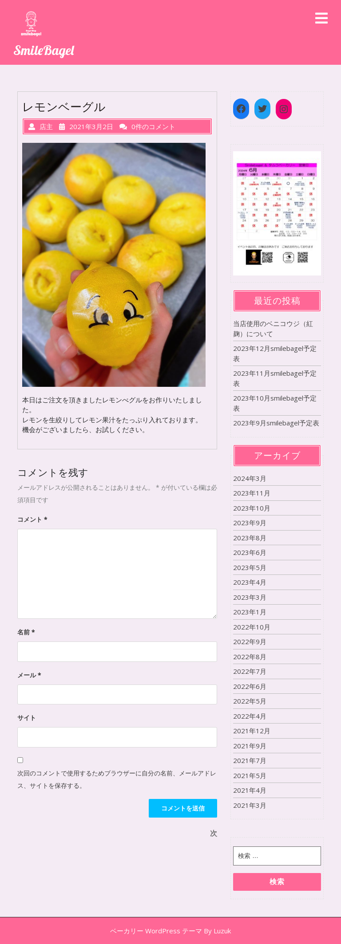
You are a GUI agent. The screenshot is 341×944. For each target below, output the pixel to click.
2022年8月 (249, 656)
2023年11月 (251, 492)
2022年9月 (249, 641)
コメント (32, 519)
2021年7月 (249, 760)
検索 (277, 881)
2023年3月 (249, 597)
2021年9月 (249, 745)
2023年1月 (249, 611)
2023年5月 (249, 567)
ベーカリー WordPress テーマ (156, 930)
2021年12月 (251, 730)
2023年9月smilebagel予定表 (276, 422)
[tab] (321, 19)
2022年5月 (249, 700)
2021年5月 (249, 775)
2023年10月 (251, 507)
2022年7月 (249, 671)
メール (29, 675)
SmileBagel (43, 50)
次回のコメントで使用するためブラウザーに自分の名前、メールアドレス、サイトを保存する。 (116, 779)
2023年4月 (249, 582)
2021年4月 (249, 790)
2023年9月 (249, 522)
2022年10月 (251, 626)
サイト (26, 717)
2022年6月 (249, 686)
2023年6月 (249, 552)
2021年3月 (249, 805)
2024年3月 (249, 478)
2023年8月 (249, 537)
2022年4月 (249, 716)
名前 (26, 632)
